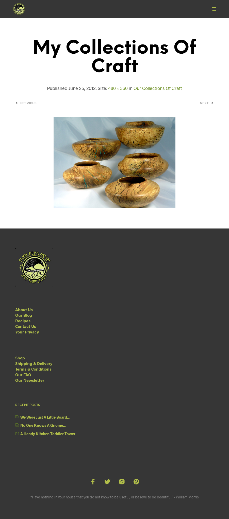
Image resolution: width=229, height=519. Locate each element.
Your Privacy (27, 331)
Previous (28, 103)
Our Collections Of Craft (158, 88)
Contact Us (25, 326)
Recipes (22, 320)
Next (204, 103)
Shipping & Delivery (33, 363)
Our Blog (23, 315)
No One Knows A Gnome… (43, 425)
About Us (24, 309)
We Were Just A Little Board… (45, 417)
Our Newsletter (29, 380)
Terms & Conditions (33, 369)
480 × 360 (118, 88)
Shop (20, 357)
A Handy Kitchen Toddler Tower (47, 433)
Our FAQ (23, 374)
